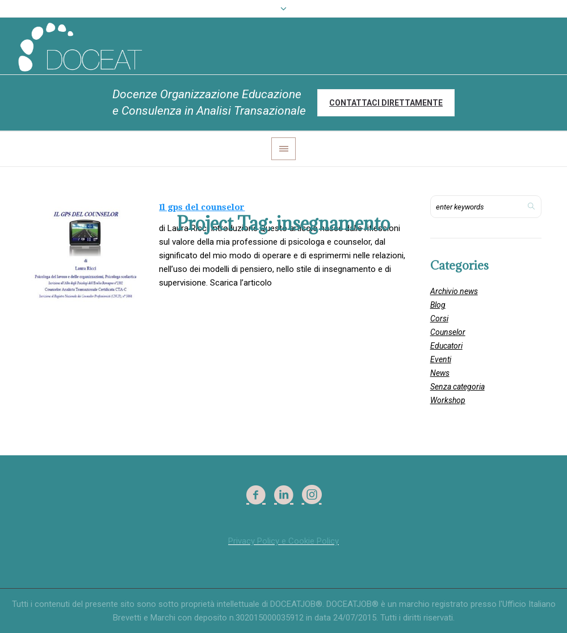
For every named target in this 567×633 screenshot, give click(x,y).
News (440, 373)
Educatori (446, 345)
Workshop (447, 400)
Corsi (439, 318)
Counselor (447, 332)
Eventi (440, 359)
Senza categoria (457, 386)
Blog (438, 304)
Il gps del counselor (202, 207)
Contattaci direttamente (386, 102)
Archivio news (454, 291)
